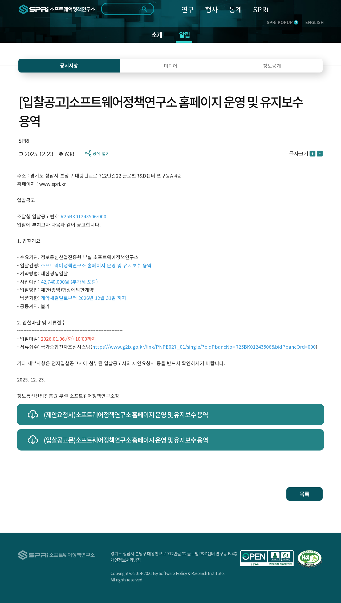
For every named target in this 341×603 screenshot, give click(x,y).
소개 (156, 34)
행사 (211, 9)
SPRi (260, 9)
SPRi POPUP (282, 22)
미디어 (170, 65)
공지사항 (69, 65)
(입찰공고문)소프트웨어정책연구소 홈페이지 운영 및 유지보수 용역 (126, 440)
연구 (187, 9)
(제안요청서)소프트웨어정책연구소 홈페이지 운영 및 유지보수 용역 (126, 414)
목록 (304, 494)
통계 (235, 9)
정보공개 (272, 65)
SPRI (23, 140)
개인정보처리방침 (126, 560)
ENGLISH (314, 22)
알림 (184, 34)
